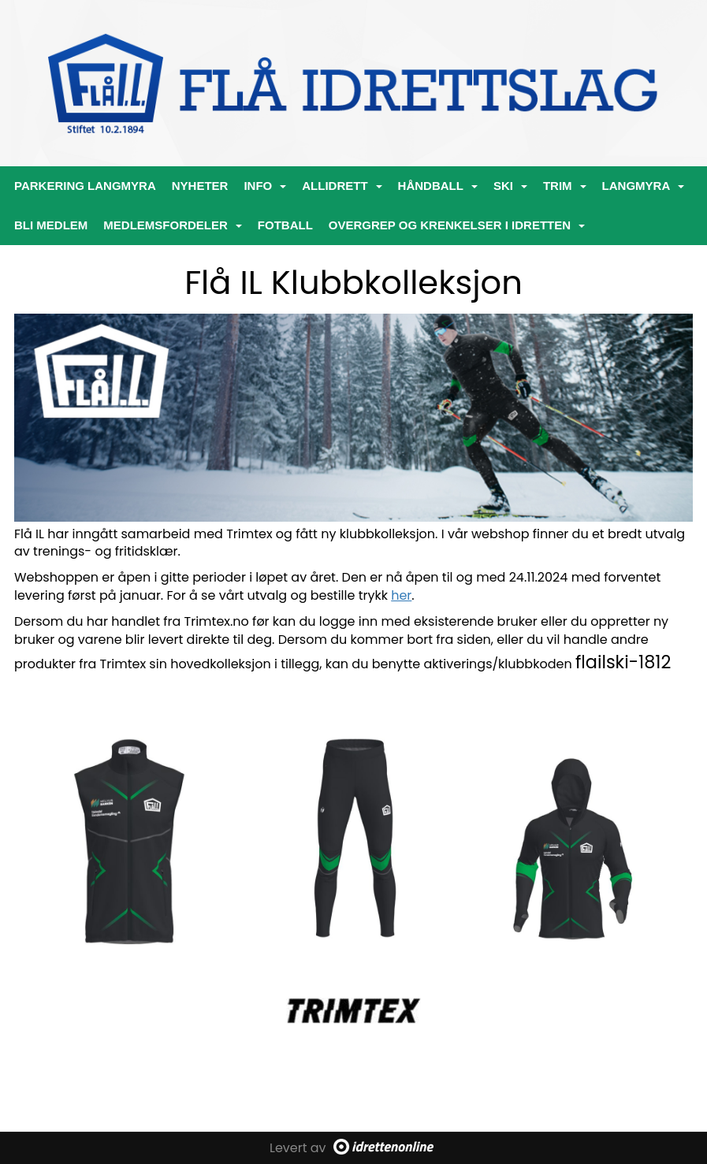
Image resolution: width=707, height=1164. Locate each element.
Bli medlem (50, 225)
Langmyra (643, 185)
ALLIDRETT (341, 185)
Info (265, 185)
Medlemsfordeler (172, 225)
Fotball (285, 225)
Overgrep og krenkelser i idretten (457, 225)
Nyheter (200, 185)
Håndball (438, 185)
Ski (510, 185)
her (401, 595)
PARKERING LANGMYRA (85, 185)
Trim (564, 185)
